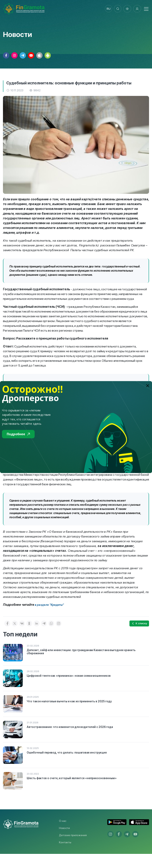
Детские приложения (73, 835)
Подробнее (18, 434)
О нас (62, 821)
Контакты (65, 842)
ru (107, 9)
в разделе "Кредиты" (49, 605)
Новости (64, 828)
